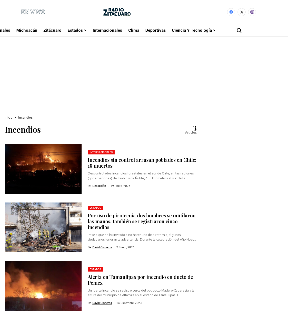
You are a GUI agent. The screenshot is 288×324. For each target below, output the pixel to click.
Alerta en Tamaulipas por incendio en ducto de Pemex (140, 280)
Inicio (8, 118)
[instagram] (252, 13)
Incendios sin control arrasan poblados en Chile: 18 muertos (142, 163)
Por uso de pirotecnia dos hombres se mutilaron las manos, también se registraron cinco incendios (142, 222)
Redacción (99, 187)
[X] (242, 13)
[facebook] (231, 13)
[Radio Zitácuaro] (117, 12)
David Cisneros (102, 248)
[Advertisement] (144, 74)
